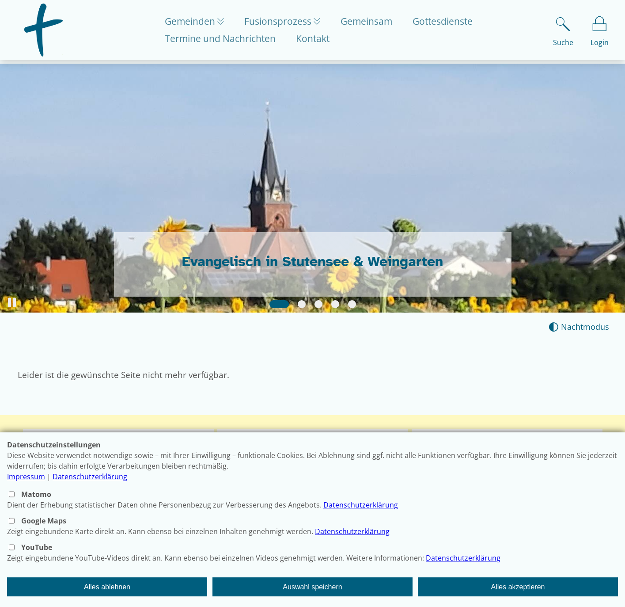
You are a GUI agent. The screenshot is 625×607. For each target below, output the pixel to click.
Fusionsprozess (281, 23)
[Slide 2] (301, 304)
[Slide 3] (318, 304)
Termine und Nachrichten (220, 40)
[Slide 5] (352, 304)
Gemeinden (191, 23)
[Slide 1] (279, 304)
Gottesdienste (447, 23)
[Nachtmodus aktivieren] (579, 326)
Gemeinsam (371, 23)
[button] (11, 303)
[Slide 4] (335, 304)
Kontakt (313, 40)
